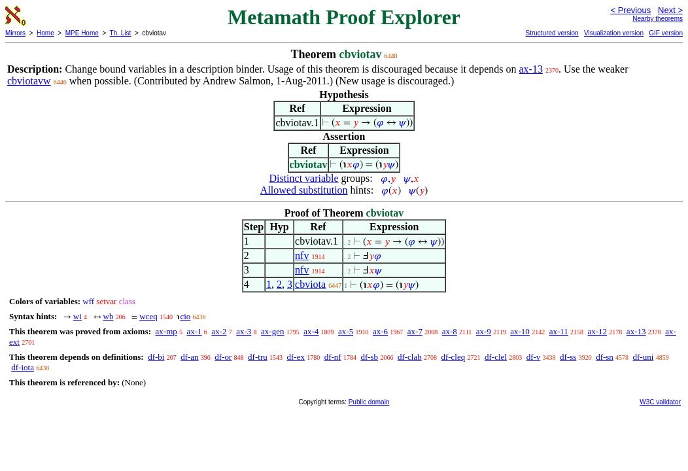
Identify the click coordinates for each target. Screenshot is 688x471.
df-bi (156, 357)
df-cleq (453, 357)
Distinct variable (303, 178)
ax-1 (194, 331)
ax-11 (558, 331)
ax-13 (530, 69)
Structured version (551, 33)
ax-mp (166, 331)
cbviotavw (29, 80)
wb (108, 316)
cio (185, 316)
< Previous (630, 10)
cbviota (310, 284)
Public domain (369, 402)
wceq (148, 316)
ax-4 (310, 331)
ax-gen (272, 331)
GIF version (666, 33)
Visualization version (614, 33)
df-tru (257, 357)
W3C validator (660, 402)
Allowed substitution (304, 190)
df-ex (295, 357)
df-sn (604, 357)
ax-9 (483, 331)
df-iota (22, 367)
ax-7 (414, 331)
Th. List (120, 33)
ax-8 (449, 331)
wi (77, 316)
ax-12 (598, 331)
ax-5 (345, 331)
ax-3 (243, 331)
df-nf (332, 357)
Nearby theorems (657, 18)
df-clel (496, 357)
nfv (302, 255)
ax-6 (380, 331)
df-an (189, 357)
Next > (670, 10)
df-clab (410, 357)
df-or (223, 357)
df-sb (369, 357)
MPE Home (82, 33)
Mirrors (15, 33)
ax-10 (520, 331)
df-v (533, 357)
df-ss (568, 357)
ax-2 (218, 331)
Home (45, 33)
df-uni (643, 357)
